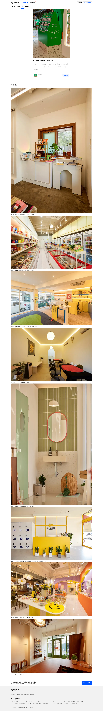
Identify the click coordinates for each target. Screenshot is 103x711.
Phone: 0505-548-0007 (48, 701)
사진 (22, 6)
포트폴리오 (17, 6)
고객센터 (13, 694)
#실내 (63, 66)
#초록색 (48, 66)
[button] (90, 90)
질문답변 (32, 2)
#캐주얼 (49, 64)
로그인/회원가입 (87, 2)
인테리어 (25, 2)
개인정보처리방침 (25, 694)
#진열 (39, 64)
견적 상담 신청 (86, 682)
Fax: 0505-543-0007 (58, 701)
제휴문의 (80, 2)
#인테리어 (36, 69)
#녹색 (43, 66)
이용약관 (18, 694)
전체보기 (66, 75)
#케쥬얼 (65, 64)
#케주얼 (54, 64)
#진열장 (44, 64)
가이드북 (27, 6)
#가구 (35, 64)
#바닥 (68, 66)
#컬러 (35, 66)
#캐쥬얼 (60, 64)
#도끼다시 (58, 66)
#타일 (53, 66)
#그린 (39, 66)
